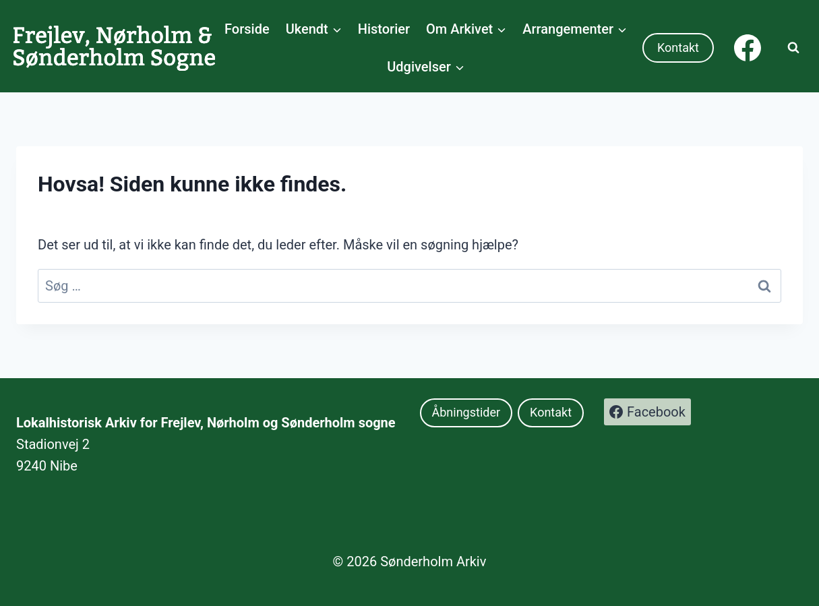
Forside (247, 29)
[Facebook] (748, 48)
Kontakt (678, 47)
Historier (384, 29)
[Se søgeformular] (793, 48)
